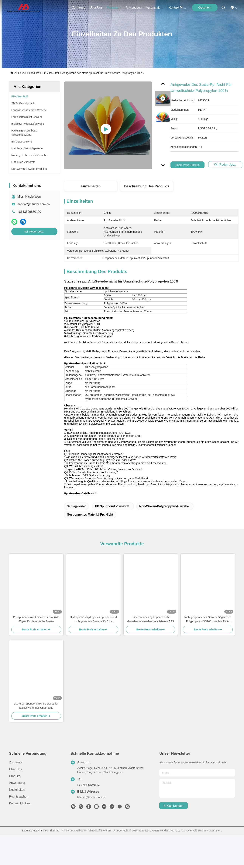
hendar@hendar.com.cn (33, 204)
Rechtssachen (18, 803)
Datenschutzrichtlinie (34, 837)
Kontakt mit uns (19, 810)
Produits (34, 72)
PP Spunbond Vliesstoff (112, 512)
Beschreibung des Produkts (146, 186)
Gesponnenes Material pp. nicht (90, 521)
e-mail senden (174, 812)
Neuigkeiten (17, 796)
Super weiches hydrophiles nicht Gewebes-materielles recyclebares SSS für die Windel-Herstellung (150, 626)
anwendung (134, 7)
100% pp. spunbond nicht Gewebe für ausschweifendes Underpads (36, 712)
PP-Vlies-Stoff (50, 72)
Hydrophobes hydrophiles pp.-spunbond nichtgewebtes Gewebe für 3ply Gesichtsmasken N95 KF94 (93, 626)
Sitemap (54, 837)
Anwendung (17, 789)
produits (114, 7)
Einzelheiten (91, 186)
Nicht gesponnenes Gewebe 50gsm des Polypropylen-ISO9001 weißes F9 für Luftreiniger (207, 626)
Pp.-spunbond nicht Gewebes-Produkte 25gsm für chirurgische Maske (36, 625)
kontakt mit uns (178, 7)
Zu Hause (78, 7)
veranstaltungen (155, 7)
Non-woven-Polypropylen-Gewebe (164, 512)
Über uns (96, 7)
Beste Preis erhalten (187, 165)
